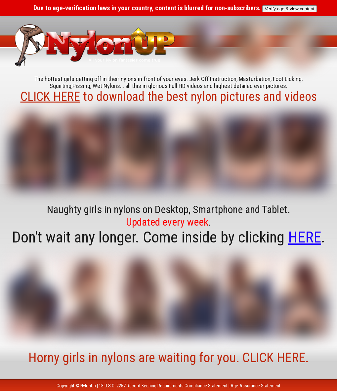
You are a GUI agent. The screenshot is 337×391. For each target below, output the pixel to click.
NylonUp (88, 385)
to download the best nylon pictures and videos (169, 96)
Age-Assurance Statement (255, 385)
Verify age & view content (290, 8)
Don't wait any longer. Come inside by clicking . (168, 237)
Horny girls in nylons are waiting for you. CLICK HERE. (168, 358)
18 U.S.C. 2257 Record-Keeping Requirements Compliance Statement (163, 385)
